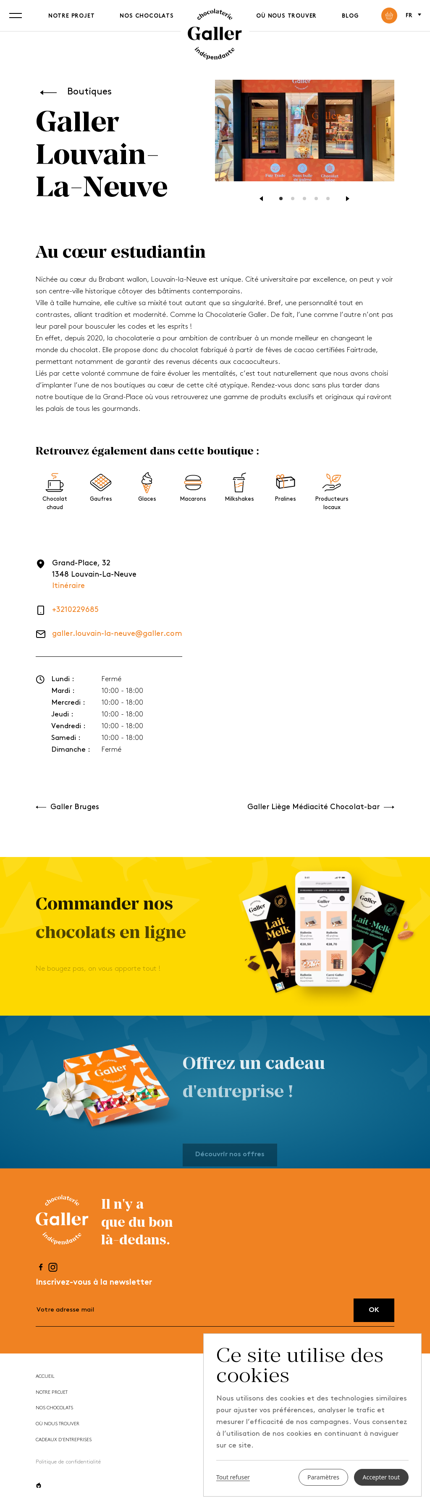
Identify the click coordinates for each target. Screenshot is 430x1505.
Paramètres (323, 1477)
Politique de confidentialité (68, 1462)
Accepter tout (381, 1477)
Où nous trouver (286, 16)
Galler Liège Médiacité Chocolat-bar (320, 807)
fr (413, 15)
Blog (350, 16)
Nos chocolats (146, 16)
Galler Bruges (67, 807)
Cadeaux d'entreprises (64, 1440)
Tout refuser (233, 1477)
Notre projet (71, 16)
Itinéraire (68, 586)
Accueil (45, 1376)
